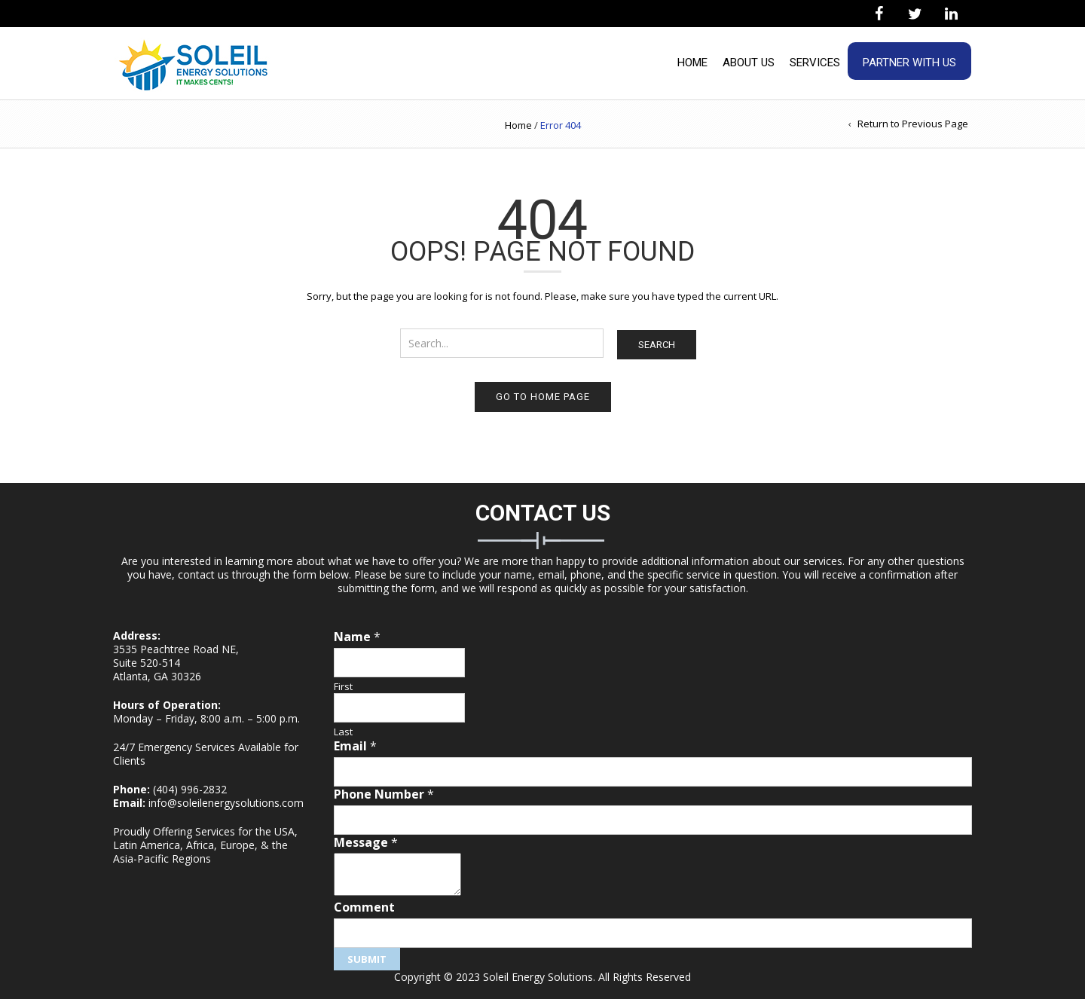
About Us (749, 62)
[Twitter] (915, 14)
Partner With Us (909, 62)
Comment (364, 907)
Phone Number (384, 794)
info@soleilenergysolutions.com (226, 803)
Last (343, 732)
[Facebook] (878, 14)
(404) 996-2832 (190, 789)
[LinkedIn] (951, 14)
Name (357, 637)
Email (355, 746)
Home (692, 62)
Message (366, 843)
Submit (367, 959)
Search (656, 344)
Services (815, 62)
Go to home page (543, 396)
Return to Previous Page (912, 123)
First (343, 686)
